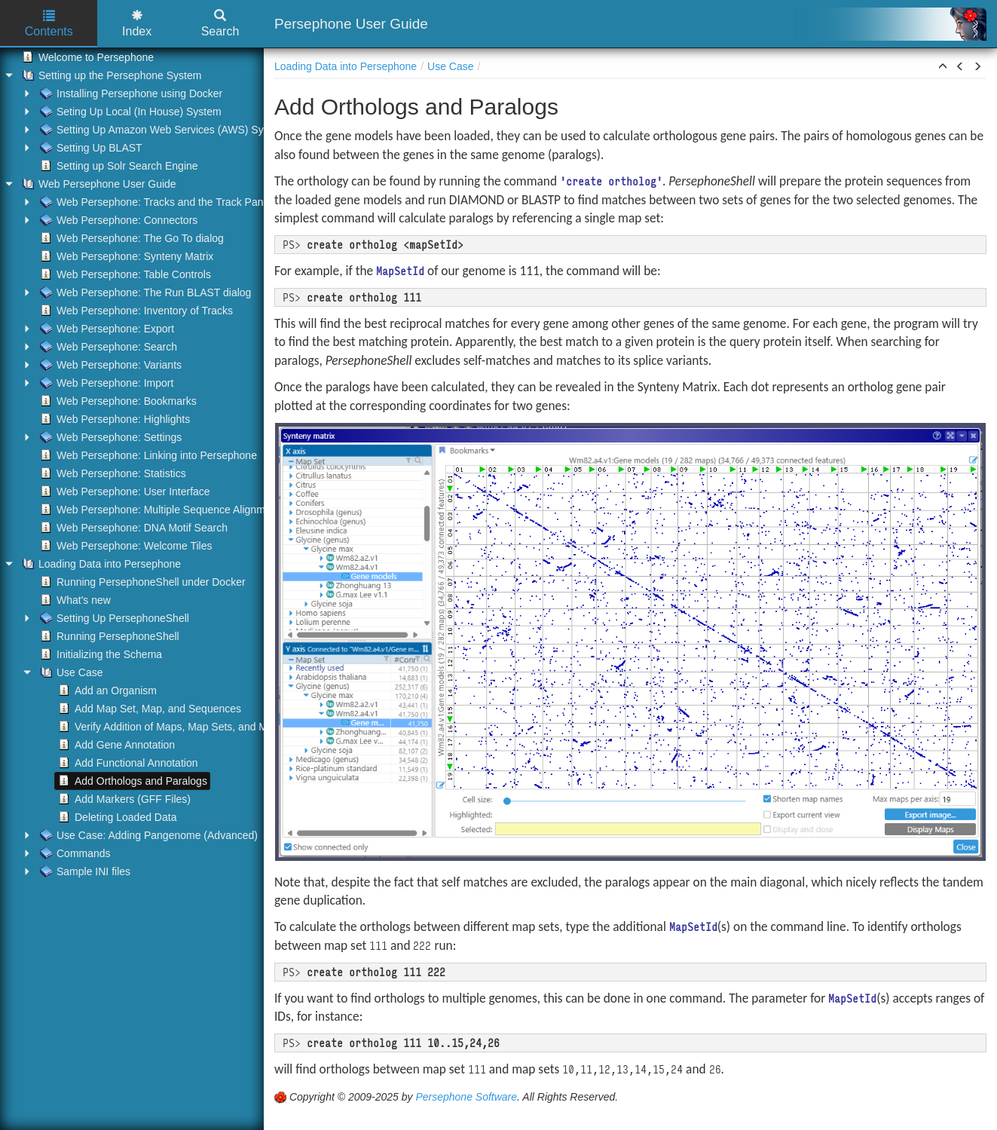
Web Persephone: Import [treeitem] (105, 383)
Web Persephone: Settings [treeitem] (109, 437)
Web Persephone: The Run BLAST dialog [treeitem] (144, 292)
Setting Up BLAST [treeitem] (89, 148)
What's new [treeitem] (74, 600)
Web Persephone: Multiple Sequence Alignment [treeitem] (158, 510)
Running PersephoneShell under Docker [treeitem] (141, 582)
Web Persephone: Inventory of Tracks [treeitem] (135, 311)
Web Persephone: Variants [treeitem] (109, 365)
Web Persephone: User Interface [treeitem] (123, 491)
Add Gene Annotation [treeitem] (115, 745)
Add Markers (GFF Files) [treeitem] (123, 799)
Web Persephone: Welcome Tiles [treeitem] (124, 546)
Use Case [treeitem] (69, 672)
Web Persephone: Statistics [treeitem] (111, 473)
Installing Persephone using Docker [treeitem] (129, 93)
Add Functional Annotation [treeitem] (126, 763)
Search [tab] (220, 24)
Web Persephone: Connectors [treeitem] (117, 220)
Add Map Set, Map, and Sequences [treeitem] (148, 709)
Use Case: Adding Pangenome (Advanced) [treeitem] (147, 835)
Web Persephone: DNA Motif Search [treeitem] (132, 528)
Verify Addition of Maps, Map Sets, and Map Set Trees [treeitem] (191, 727)
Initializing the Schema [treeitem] (99, 654)
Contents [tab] (49, 24)
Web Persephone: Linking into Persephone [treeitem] (147, 455)
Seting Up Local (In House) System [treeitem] (129, 112)
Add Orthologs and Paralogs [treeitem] (131, 781)
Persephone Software (466, 1097)
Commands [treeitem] (74, 853)
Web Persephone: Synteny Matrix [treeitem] (125, 256)
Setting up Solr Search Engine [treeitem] (117, 166)
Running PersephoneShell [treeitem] (108, 636)
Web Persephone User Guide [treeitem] (97, 184)
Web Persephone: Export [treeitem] (105, 329)
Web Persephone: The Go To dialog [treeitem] (130, 238)
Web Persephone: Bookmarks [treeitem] (117, 401)
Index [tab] (136, 24)
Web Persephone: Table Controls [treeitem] (124, 274)
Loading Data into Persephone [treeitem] (100, 564)
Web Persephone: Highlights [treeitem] (113, 419)
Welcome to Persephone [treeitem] (86, 57)
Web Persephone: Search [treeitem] (107, 347)
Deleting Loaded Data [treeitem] (115, 817)
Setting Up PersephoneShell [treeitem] (113, 618)
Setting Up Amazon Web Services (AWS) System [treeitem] (161, 130)
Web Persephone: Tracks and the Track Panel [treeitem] (154, 202)
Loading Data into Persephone (345, 66)
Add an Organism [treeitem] (106, 690)
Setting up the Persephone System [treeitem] (110, 75)
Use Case (450, 66)
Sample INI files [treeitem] (83, 871)
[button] (943, 67)
